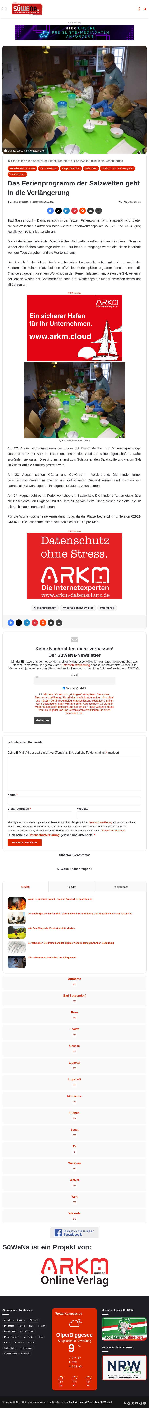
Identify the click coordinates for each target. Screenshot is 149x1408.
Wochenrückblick (74, 688)
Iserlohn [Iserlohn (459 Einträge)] (41, 1326)
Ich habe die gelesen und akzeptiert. (51, 835)
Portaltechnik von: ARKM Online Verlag (67, 1402)
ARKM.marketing (74, 23)
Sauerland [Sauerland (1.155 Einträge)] (19, 1342)
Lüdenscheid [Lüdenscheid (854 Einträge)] (9, 1331)
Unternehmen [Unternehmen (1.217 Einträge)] (27, 1348)
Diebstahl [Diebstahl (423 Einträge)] (34, 1320)
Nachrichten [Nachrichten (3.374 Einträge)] (28, 1337)
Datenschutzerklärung (75, 665)
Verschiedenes (17, 174)
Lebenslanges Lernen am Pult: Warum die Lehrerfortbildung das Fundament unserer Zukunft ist (80, 913)
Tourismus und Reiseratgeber (117, 168)
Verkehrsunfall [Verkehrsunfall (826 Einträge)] (10, 1354)
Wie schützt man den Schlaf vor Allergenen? (52, 957)
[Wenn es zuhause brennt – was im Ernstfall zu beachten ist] (17, 903)
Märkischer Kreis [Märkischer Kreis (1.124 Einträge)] (11, 1337)
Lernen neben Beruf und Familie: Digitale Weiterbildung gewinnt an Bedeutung (71, 943)
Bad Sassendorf (48, 168)
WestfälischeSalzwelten (78, 607)
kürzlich (25, 886)
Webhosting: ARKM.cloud (99, 1402)
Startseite (16, 160)
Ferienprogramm (45, 607)
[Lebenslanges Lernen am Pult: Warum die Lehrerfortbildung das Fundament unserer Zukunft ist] (17, 918)
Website (82, 808)
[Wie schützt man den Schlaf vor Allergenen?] (17, 962)
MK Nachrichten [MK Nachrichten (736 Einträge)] (27, 1331)
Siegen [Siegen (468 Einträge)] (31, 1342)
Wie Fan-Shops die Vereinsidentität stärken (51, 928)
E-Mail (74, 674)
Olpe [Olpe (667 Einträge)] (40, 1337)
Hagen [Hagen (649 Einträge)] (22, 1326)
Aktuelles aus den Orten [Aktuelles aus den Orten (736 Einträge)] (14, 1320)
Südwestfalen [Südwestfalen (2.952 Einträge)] (10, 1348)
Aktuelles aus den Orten (22, 168)
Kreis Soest (32, 160)
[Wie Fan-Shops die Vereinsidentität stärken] (17, 932)
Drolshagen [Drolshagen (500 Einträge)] (9, 1326)
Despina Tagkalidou (19, 202)
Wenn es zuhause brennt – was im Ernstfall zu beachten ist (60, 899)
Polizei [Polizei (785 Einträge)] (7, 1342)
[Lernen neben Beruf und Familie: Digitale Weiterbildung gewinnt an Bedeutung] (17, 947)
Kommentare (121, 886)
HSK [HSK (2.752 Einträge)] (31, 1326)
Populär (71, 886)
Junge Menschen (71, 168)
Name (13, 794)
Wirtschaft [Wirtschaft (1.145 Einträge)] (25, 1354)
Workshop (108, 607)
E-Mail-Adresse (19, 808)
